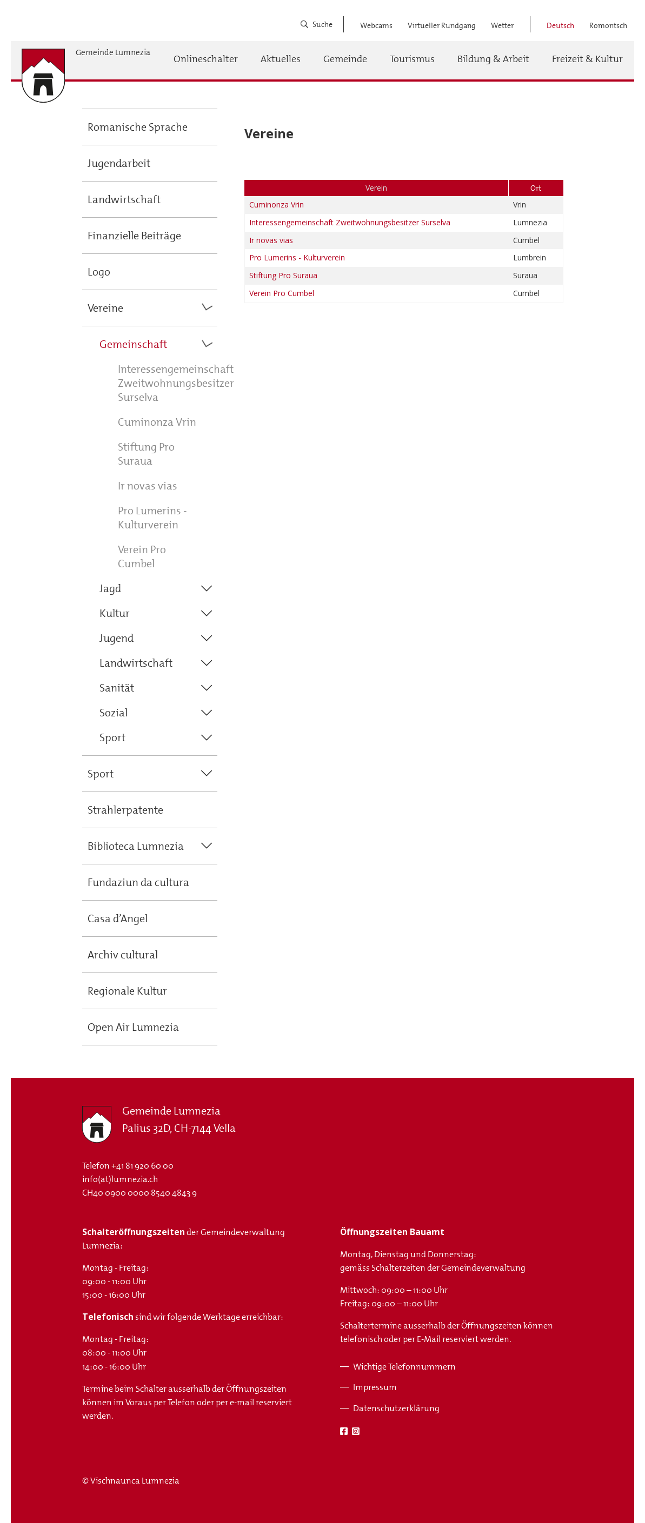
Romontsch (608, 25)
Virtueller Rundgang (442, 25)
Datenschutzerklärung (396, 1408)
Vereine (105, 308)
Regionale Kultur (127, 991)
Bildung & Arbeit (493, 58)
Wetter (502, 25)
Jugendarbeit (119, 163)
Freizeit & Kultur (587, 58)
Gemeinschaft (133, 344)
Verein (376, 188)
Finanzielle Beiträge (134, 236)
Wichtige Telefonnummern (404, 1366)
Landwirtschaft (124, 199)
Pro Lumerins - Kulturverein (152, 518)
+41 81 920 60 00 (142, 1165)
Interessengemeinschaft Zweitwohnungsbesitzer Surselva (176, 383)
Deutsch (560, 25)
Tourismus (412, 58)
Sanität (116, 688)
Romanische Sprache (138, 127)
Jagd (110, 588)
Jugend (116, 638)
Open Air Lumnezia (133, 1027)
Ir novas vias (147, 486)
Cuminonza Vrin (157, 422)
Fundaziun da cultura (138, 882)
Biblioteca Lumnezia (136, 846)
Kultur (114, 613)
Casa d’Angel (118, 918)
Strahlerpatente (125, 810)
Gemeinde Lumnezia (113, 53)
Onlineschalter (206, 58)
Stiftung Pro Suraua (146, 454)
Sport (112, 737)
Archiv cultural (123, 955)
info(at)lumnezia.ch (120, 1179)
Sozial (113, 713)
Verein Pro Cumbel (142, 556)
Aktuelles (281, 58)
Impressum (375, 1387)
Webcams (376, 25)
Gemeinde (345, 58)
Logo (99, 272)
